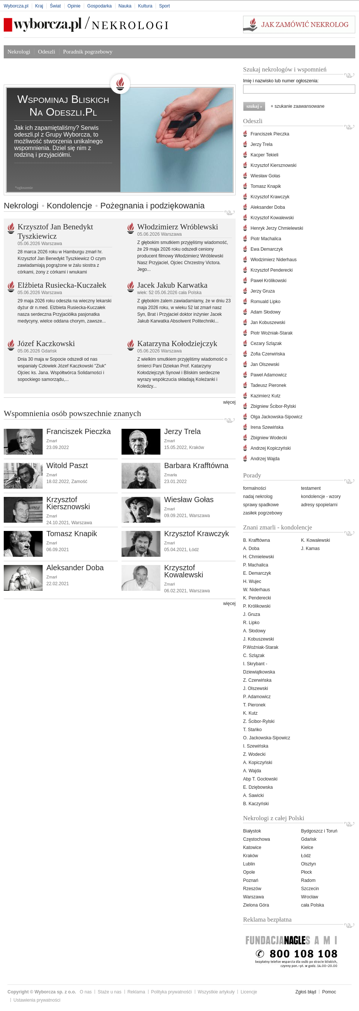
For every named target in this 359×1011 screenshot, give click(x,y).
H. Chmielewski (258, 556)
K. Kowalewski (315, 540)
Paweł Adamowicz (269, 375)
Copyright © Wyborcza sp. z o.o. (41, 992)
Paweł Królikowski (268, 280)
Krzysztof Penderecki (272, 270)
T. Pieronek (254, 705)
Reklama (136, 992)
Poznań (250, 880)
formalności (254, 488)
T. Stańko (252, 729)
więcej (229, 402)
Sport (164, 6)
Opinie (74, 6)
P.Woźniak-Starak (260, 647)
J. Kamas (310, 548)
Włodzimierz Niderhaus (274, 259)
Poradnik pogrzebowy (88, 52)
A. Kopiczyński (257, 762)
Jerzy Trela (182, 431)
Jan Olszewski (265, 364)
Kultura (145, 6)
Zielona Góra (256, 905)
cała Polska (312, 905)
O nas (86, 992)
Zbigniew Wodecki (269, 437)
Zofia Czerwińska (268, 354)
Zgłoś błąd (305, 992)
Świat (55, 6)
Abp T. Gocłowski (260, 779)
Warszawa (253, 896)
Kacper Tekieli (264, 155)
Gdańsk (308, 839)
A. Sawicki (253, 795)
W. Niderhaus (256, 589)
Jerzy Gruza (263, 291)
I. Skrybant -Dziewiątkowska (259, 668)
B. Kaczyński (256, 803)
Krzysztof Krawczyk (196, 533)
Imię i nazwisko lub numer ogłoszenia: (281, 80)
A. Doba (251, 548)
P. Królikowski (256, 606)
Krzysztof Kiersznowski (68, 503)
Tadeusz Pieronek (268, 385)
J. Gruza (251, 614)
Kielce (307, 847)
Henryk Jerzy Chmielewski (277, 228)
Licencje (248, 992)
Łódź (306, 855)
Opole (249, 872)
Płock (306, 872)
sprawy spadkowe (261, 504)
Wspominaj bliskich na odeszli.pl (63, 105)
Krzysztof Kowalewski (183, 571)
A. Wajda (252, 770)
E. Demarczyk (257, 573)
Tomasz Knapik (71, 533)
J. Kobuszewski (258, 639)
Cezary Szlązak (266, 343)
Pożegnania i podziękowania (152, 205)
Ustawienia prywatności (36, 1000)
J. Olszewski (255, 688)
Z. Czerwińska (257, 680)
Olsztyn (308, 864)
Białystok (252, 831)
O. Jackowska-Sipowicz (266, 737)
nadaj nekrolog (258, 496)
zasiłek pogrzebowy (262, 513)
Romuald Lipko (265, 301)
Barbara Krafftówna (196, 465)
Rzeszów (252, 888)
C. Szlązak (253, 655)
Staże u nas (109, 992)
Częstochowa (256, 839)
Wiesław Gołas (189, 499)
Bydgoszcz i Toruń (319, 831)
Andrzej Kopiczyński (271, 448)
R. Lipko (251, 622)
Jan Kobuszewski (268, 322)
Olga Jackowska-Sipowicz (277, 416)
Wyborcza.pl (16, 6)
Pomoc (329, 992)
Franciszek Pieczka (78, 431)
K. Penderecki (257, 598)
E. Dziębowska (258, 787)
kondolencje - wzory (321, 496)
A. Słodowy (254, 630)
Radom (308, 880)
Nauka (125, 6)
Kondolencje (69, 205)
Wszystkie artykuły (216, 992)
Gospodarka (99, 6)
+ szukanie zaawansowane (298, 106)
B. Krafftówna (256, 540)
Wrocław (309, 896)
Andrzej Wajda (265, 458)
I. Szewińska (255, 746)
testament (311, 488)
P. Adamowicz (257, 696)
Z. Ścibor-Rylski (258, 721)
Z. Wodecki (254, 754)
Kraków (250, 855)
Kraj (39, 6)
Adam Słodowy (265, 312)
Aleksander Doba (75, 567)
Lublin (249, 864)
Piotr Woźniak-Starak (271, 333)
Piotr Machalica (266, 238)
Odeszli (46, 52)
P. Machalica (255, 565)
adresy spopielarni (319, 504)
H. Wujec (252, 581)
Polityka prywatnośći (171, 992)
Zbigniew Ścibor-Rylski (273, 406)
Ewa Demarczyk (267, 249)
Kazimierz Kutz (265, 395)
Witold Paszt (67, 465)
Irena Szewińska (267, 427)
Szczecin (310, 888)
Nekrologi (18, 52)
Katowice (252, 847)
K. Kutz (250, 713)
